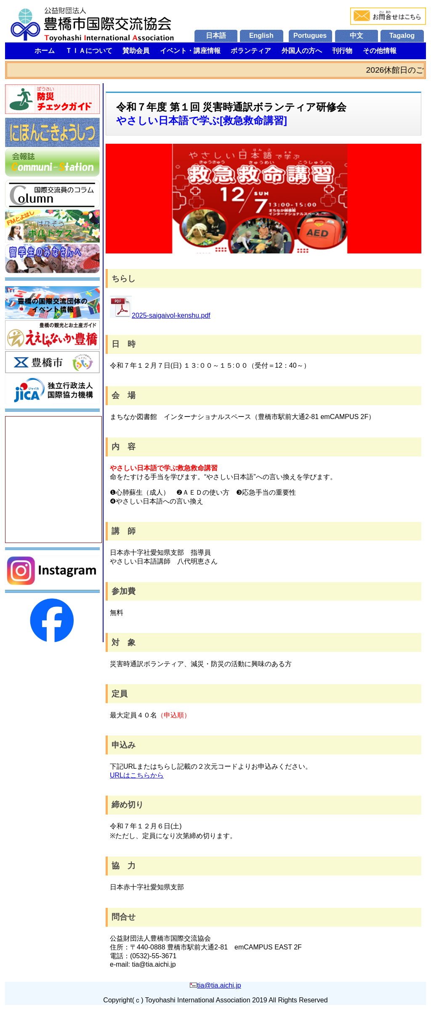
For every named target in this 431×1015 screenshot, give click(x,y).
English (261, 35)
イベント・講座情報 (190, 50)
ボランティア (251, 50)
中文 (356, 35)
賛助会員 (135, 50)
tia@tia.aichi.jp (219, 985)
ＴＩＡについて (88, 50)
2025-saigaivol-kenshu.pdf (160, 315)
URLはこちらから (137, 775)
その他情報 (379, 50)
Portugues (310, 35)
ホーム (45, 50)
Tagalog (402, 35)
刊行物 (342, 50)
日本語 (216, 35)
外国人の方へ (302, 50)
